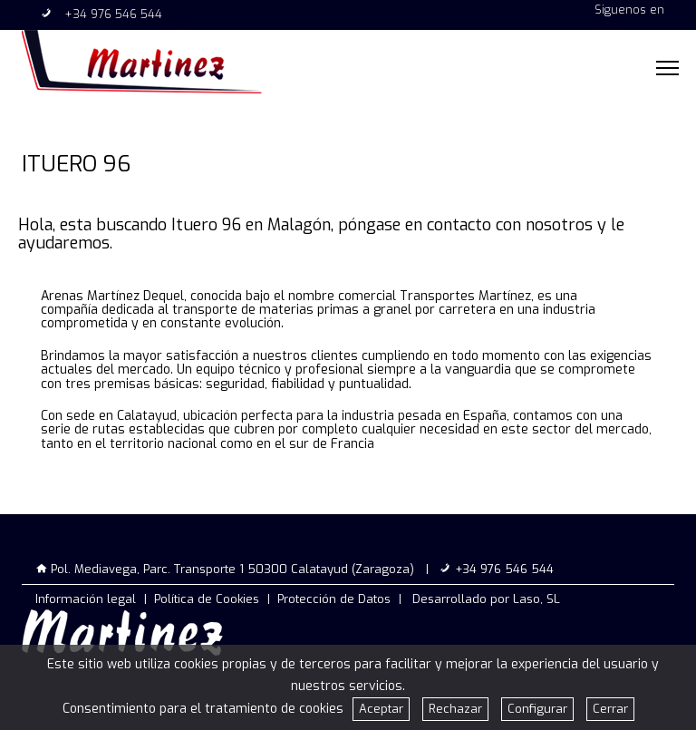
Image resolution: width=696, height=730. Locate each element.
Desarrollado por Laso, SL (486, 599)
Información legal (85, 599)
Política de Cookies (206, 599)
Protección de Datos (334, 599)
